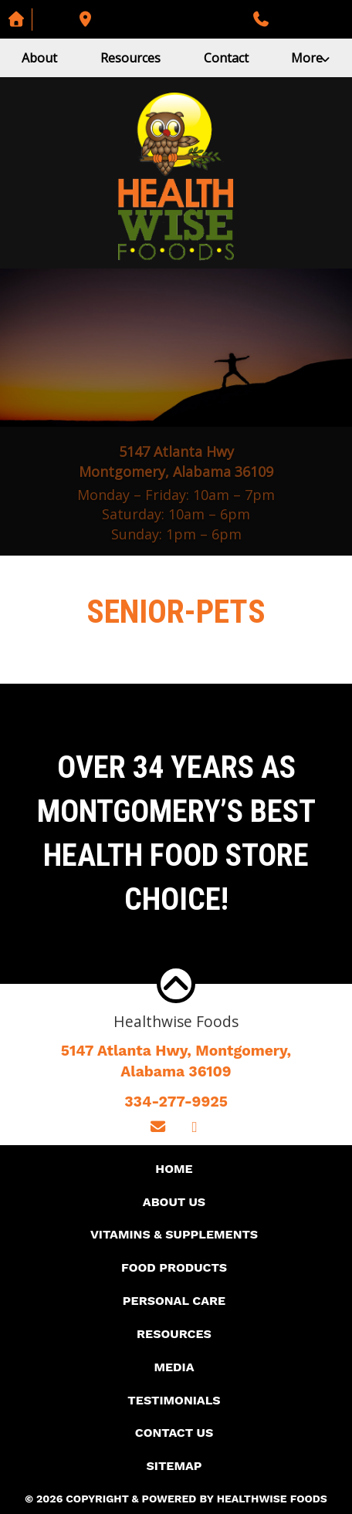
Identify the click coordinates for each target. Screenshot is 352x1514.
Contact (226, 57)
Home (173, 1168)
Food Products (174, 1267)
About (39, 57)
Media (174, 1367)
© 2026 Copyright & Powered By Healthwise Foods (176, 1498)
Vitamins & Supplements (174, 1234)
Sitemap (173, 1465)
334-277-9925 (176, 1101)
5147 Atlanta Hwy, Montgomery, (176, 1062)
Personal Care (174, 1300)
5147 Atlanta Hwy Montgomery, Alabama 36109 (176, 461)
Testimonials (173, 1400)
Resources (130, 57)
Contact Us (174, 1432)
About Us (174, 1202)
